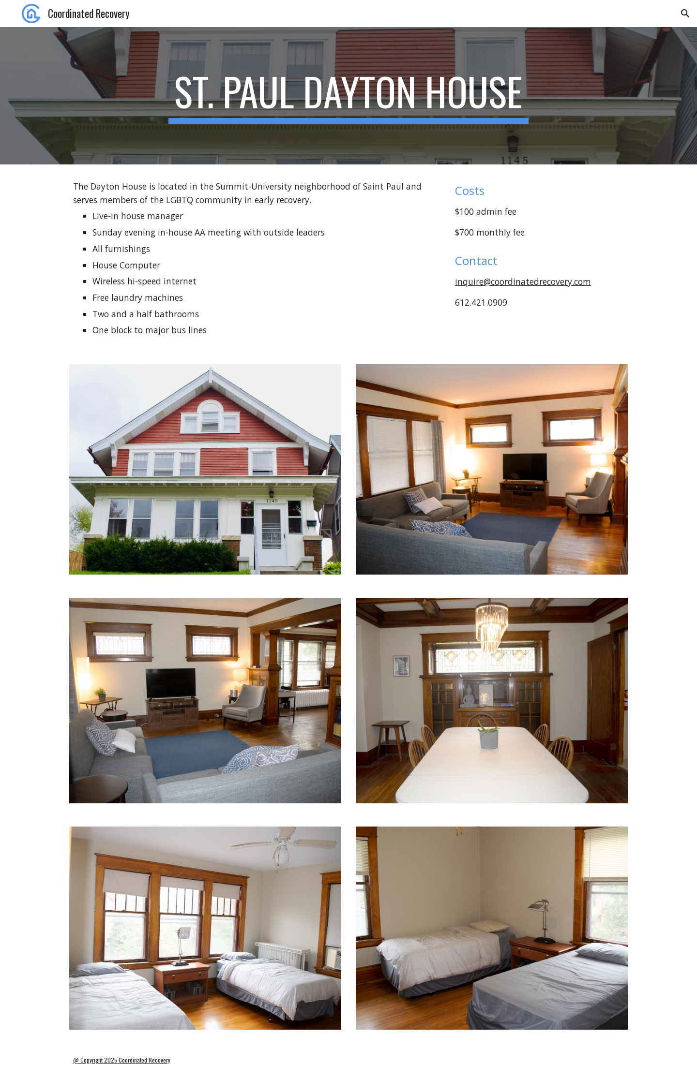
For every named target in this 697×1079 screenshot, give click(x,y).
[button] (685, 13)
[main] (348, 96)
